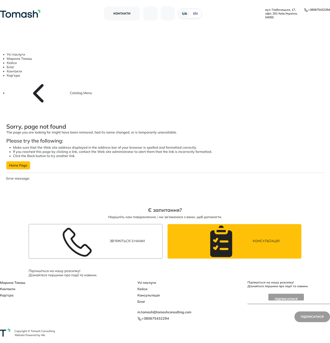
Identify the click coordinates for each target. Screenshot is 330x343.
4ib (43, 335)
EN (195, 13)
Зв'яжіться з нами (96, 241)
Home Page (18, 165)
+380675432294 (317, 10)
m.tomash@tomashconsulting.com (164, 312)
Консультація (234, 241)
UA (184, 13)
